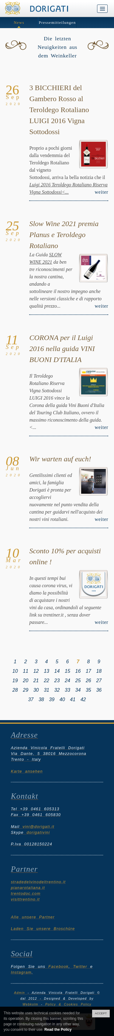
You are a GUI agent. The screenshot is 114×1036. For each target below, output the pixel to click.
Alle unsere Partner (33, 917)
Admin (19, 992)
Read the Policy (57, 1029)
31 (46, 690)
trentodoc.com (26, 893)
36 (99, 690)
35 (88, 690)
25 (78, 680)
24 (67, 680)
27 (99, 680)
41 (72, 699)
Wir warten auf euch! (60, 459)
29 (25, 690)
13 (46, 671)
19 (15, 680)
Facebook (58, 966)
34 (78, 690)
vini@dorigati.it (38, 826)
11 (25, 671)
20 (25, 680)
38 (41, 699)
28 (15, 690)
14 (57, 671)
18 (99, 671)
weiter (101, 192)
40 (62, 699)
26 (88, 680)
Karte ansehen (27, 771)
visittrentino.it (25, 899)
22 (46, 680)
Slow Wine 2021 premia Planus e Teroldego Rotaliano (63, 235)
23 (57, 680)
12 (36, 671)
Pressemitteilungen (57, 22)
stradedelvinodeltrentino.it (38, 882)
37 (30, 699)
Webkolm (30, 1004)
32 (57, 690)
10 (15, 671)
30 (36, 690)
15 (67, 671)
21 (36, 680)
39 (51, 699)
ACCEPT (101, 1013)
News (19, 22)
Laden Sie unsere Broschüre (43, 928)
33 (67, 690)
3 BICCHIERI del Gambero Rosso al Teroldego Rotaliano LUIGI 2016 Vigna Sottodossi (59, 110)
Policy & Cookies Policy (68, 1004)
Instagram (21, 972)
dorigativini (38, 832)
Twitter (80, 966)
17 (88, 671)
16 (78, 671)
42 (83, 699)
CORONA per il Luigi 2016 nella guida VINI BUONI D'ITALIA (62, 349)
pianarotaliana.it (28, 887)
